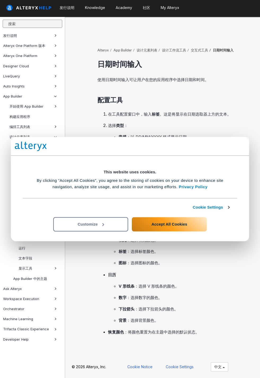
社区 (146, 7)
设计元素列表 (147, 50)
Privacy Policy (193, 186)
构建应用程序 (20, 117)
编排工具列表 (33, 127)
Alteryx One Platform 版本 (30, 45)
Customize (91, 224)
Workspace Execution (30, 299)
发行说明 (30, 35)
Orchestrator (30, 309)
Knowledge (95, 7)
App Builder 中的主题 (30, 278)
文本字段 (25, 258)
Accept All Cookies (169, 224)
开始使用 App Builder (33, 106)
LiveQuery (30, 76)
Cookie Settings (208, 207)
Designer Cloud (30, 66)
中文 (219, 366)
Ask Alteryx (30, 289)
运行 (22, 248)
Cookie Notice (140, 366)
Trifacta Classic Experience (30, 329)
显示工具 (38, 268)
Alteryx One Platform (30, 56)
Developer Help (30, 339)
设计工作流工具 (174, 50)
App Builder (30, 96)
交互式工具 (199, 50)
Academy (124, 7)
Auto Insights (30, 86)
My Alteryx (170, 7)
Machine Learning (30, 319)
